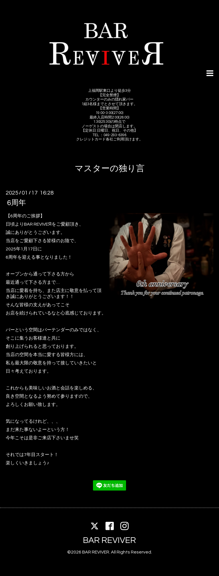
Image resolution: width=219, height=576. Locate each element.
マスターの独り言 (110, 168)
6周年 (16, 203)
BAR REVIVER (109, 540)
